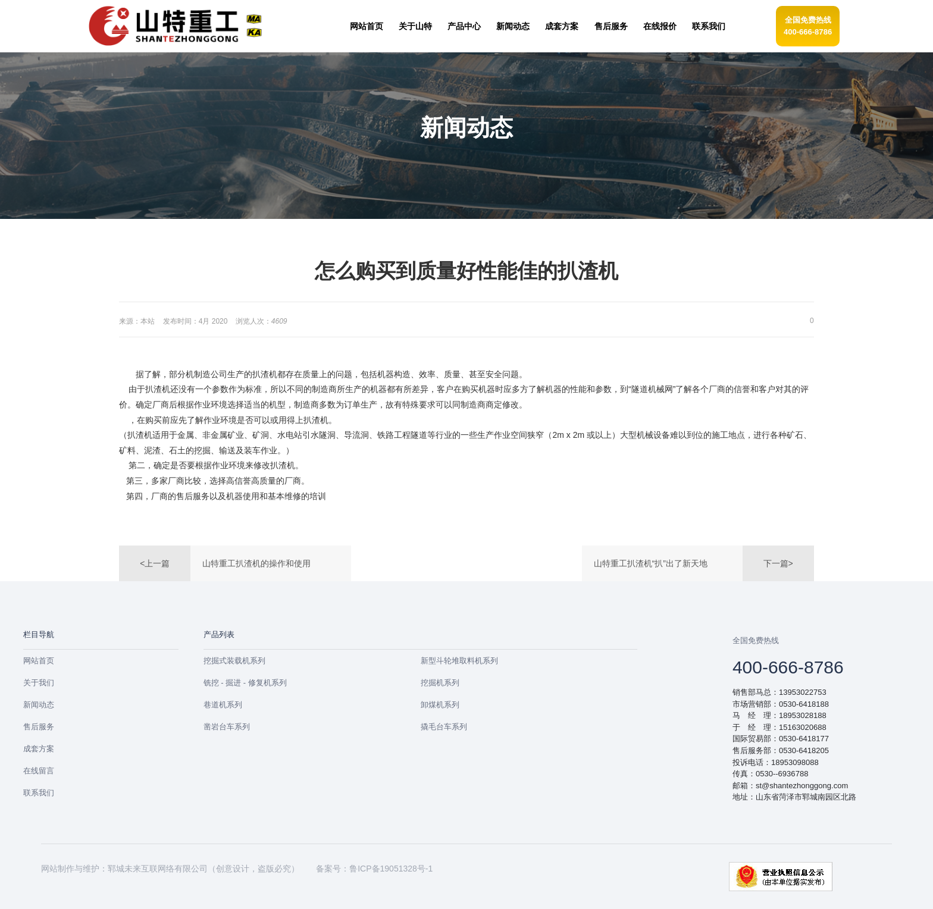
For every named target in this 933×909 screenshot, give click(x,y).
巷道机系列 (222, 704)
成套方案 (38, 748)
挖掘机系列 (440, 682)
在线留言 (38, 770)
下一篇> (778, 563)
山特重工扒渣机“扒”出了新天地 (650, 563)
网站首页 (38, 660)
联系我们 (38, 792)
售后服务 (38, 726)
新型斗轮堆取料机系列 (459, 660)
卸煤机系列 (440, 704)
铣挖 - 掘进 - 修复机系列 (245, 682)
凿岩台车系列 (226, 726)
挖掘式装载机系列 (234, 660)
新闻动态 (38, 704)
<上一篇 (155, 563)
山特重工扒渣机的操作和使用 (256, 563)
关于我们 (38, 682)
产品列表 (218, 634)
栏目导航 (38, 634)
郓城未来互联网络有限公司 (158, 868)
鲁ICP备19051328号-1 (391, 868)
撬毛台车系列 (444, 726)
